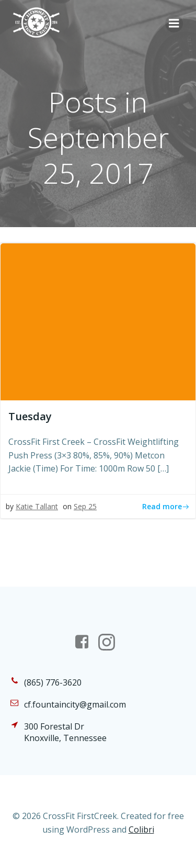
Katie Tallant (37, 506)
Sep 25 (85, 506)
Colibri (141, 829)
